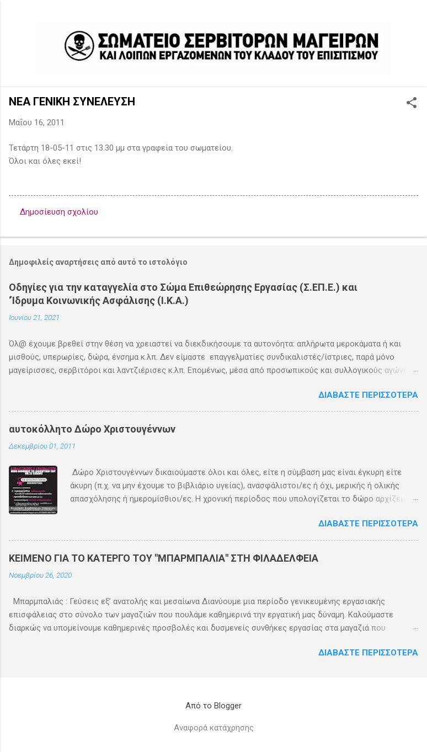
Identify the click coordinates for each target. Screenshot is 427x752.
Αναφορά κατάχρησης (214, 728)
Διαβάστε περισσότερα (368, 395)
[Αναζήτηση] (411, 30)
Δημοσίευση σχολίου (59, 212)
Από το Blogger (213, 706)
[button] (411, 103)
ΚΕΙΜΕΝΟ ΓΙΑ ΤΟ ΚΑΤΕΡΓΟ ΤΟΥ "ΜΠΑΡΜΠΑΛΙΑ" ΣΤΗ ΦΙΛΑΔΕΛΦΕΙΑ (163, 558)
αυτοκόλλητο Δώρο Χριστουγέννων (92, 429)
